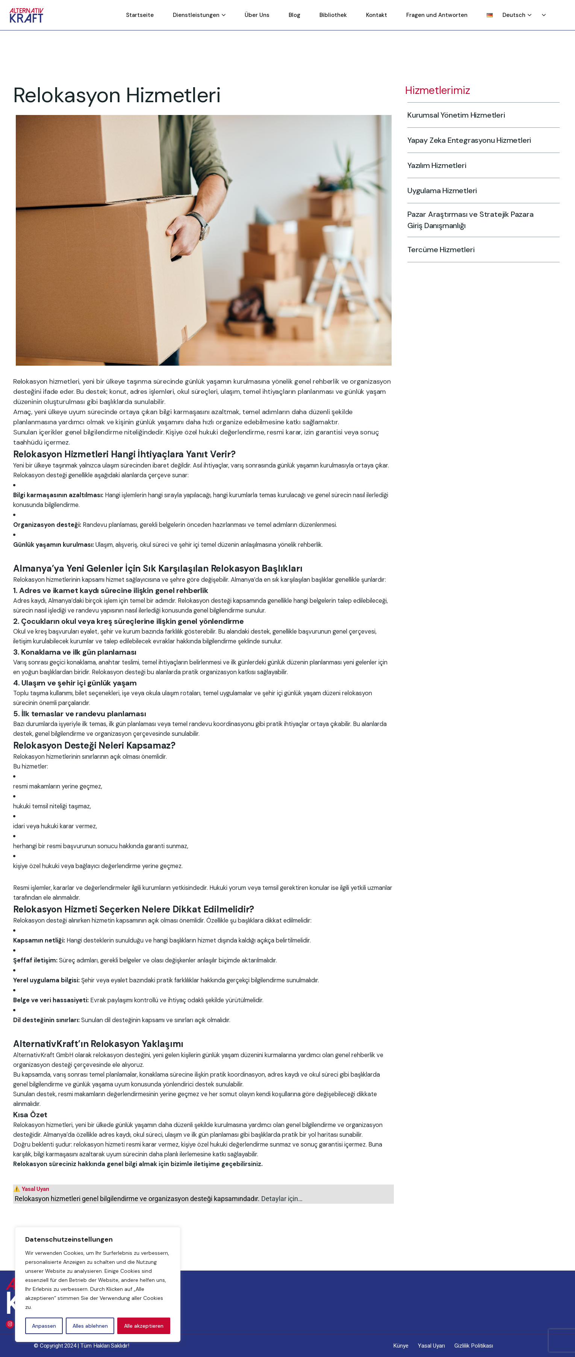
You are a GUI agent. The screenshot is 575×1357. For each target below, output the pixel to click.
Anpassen (44, 1325)
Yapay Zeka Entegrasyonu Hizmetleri (460, 140)
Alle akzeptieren (143, 1325)
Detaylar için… (282, 1199)
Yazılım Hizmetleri (427, 165)
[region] (97, 1284)
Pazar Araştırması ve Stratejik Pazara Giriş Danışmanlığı (461, 219)
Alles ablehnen (90, 1325)
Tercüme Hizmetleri (431, 249)
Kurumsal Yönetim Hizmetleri (447, 115)
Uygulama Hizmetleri (433, 190)
